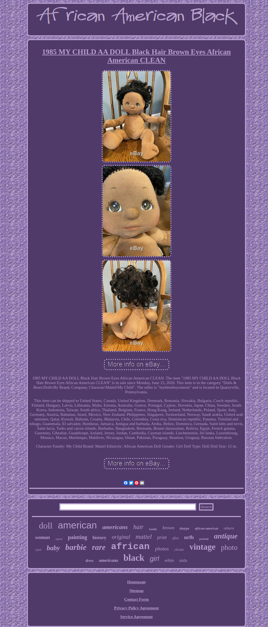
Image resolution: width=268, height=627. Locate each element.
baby (53, 548)
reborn (229, 528)
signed (58, 538)
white (169, 560)
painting (77, 537)
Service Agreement (136, 617)
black (134, 558)
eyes (38, 549)
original (121, 537)
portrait (203, 538)
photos (162, 549)
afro (175, 538)
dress (90, 561)
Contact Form (136, 599)
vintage (202, 547)
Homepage (136, 582)
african (130, 547)
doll (46, 525)
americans (115, 527)
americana (108, 560)
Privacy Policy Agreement (136, 608)
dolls (183, 560)
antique (226, 536)
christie (179, 550)
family (153, 529)
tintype (184, 528)
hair (138, 527)
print (162, 537)
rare (98, 547)
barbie (75, 547)
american (77, 525)
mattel (143, 536)
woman (42, 537)
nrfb (189, 537)
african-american (206, 528)
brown (168, 527)
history (99, 537)
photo (229, 547)
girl (154, 559)
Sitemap (136, 590)
